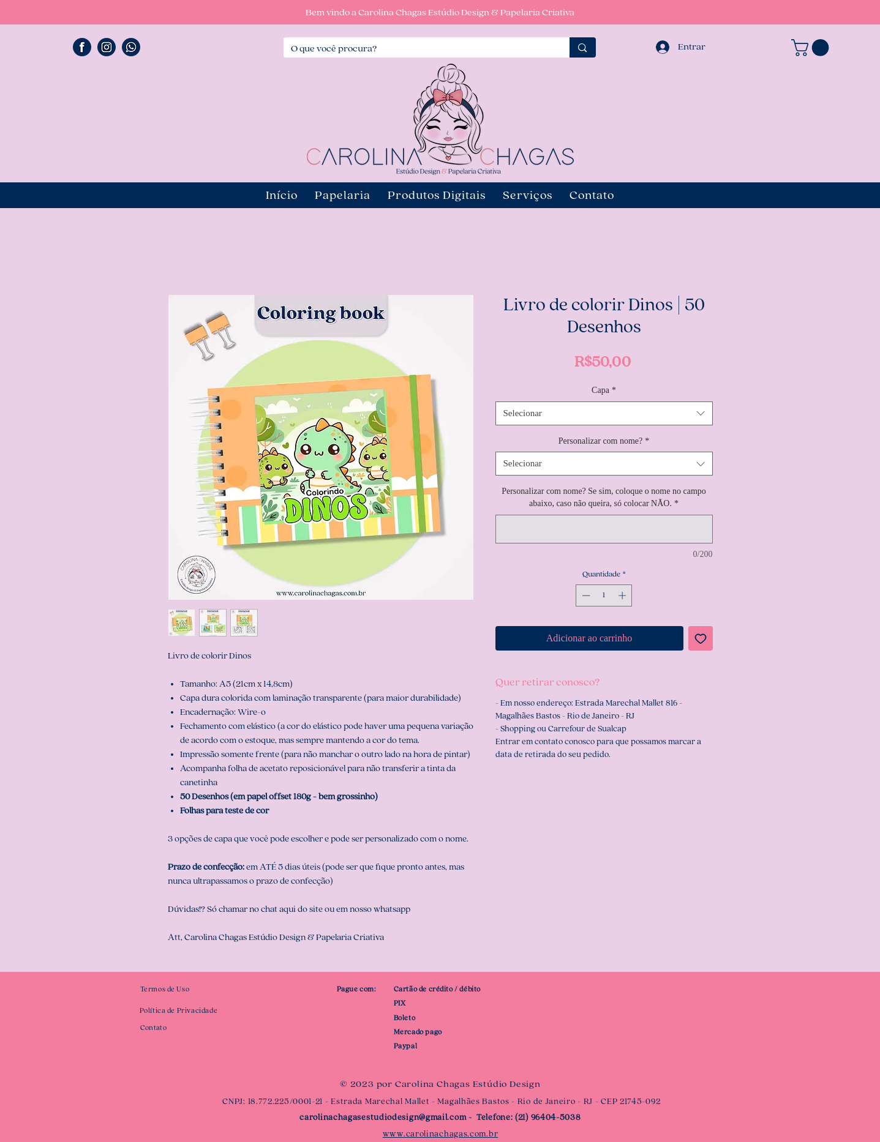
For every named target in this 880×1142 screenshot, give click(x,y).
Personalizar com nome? (604, 441)
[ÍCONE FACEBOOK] (82, 47)
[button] (812, 47)
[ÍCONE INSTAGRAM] (106, 47)
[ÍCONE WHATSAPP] (131, 47)
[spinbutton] (604, 595)
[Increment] (623, 595)
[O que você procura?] (417, 49)
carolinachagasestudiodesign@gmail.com (382, 1117)
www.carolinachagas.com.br (440, 1134)
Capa (604, 390)
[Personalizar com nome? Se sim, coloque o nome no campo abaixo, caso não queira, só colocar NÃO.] (604, 529)
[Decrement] (584, 595)
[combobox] (604, 413)
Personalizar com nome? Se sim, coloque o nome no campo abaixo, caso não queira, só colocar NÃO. (604, 497)
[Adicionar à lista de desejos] (700, 638)
